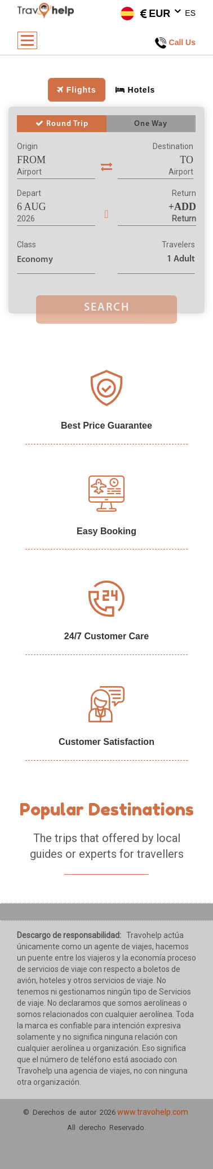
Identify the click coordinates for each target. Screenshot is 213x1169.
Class (26, 244)
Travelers (178, 244)
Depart (29, 193)
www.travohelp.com (152, 1111)
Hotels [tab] (136, 89)
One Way (150, 124)
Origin (27, 146)
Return (184, 193)
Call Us (175, 43)
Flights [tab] (76, 89)
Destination (173, 146)
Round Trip (62, 123)
